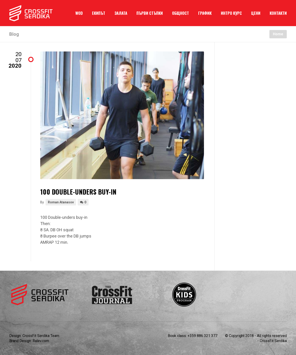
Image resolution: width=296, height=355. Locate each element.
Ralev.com (41, 341)
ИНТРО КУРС (231, 13)
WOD (79, 13)
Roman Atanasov (61, 202)
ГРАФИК (205, 13)
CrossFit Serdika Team (40, 336)
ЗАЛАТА (120, 13)
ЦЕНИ (255, 13)
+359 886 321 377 (202, 336)
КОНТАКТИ (278, 13)
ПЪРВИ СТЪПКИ (149, 13)
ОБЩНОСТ (180, 13)
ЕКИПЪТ (98, 13)
